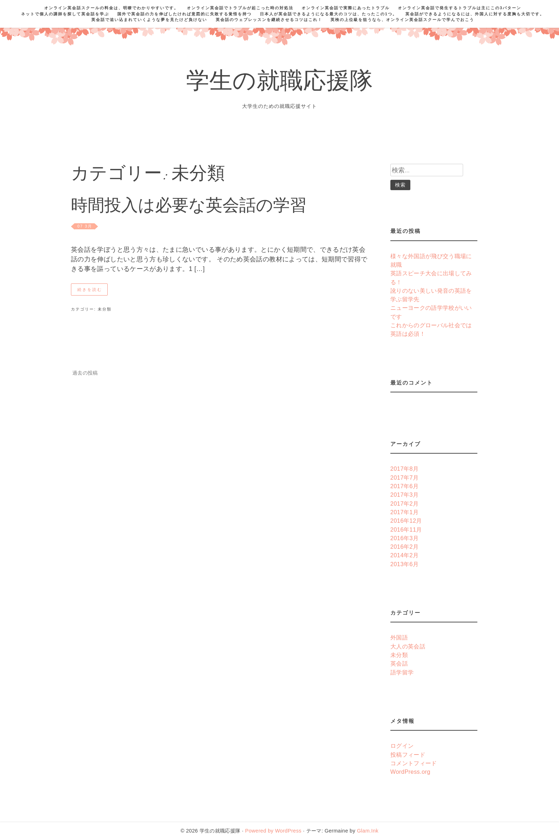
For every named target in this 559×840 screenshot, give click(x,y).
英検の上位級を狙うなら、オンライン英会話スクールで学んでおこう (402, 19)
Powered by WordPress (273, 831)
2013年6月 (404, 564)
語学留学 (402, 672)
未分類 (105, 309)
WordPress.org (410, 771)
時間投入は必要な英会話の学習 (189, 207)
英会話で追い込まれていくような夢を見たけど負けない (149, 19)
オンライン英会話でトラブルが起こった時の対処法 (240, 8)
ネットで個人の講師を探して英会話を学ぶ (65, 14)
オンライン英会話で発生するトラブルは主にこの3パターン (459, 8)
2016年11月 (406, 529)
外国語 (399, 637)
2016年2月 (404, 546)
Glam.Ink (367, 831)
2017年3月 (404, 494)
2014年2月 (404, 555)
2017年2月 (404, 503)
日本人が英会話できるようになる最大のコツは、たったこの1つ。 (328, 14)
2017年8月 (404, 468)
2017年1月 (404, 512)
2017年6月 (404, 486)
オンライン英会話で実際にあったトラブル (346, 8)
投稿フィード (407, 754)
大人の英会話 (407, 646)
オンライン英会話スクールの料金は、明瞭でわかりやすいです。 (111, 8)
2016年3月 (404, 538)
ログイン (402, 745)
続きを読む (89, 289)
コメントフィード (413, 763)
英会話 (399, 663)
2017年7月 (404, 477)
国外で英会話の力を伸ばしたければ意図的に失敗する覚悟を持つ (184, 14)
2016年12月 (406, 520)
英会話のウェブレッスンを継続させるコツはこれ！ (269, 19)
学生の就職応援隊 (279, 83)
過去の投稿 (85, 373)
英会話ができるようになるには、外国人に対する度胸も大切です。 (474, 14)
